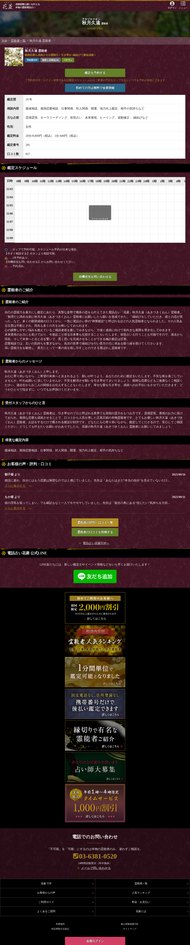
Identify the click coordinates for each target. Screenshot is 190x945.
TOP (4, 40)
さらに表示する (18, 485)
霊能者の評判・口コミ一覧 (95, 522)
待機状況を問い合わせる (95, 276)
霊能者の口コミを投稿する (95, 532)
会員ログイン (95, 940)
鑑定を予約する (95, 72)
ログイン (172, 7)
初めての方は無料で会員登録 (95, 87)
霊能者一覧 (18, 40)
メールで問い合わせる (96, 868)
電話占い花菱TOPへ (96, 543)
